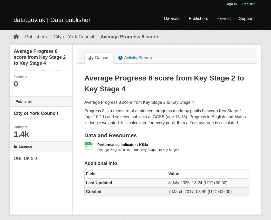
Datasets (172, 18)
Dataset (99, 58)
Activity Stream (135, 58)
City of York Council (73, 36)
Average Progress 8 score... (131, 36)
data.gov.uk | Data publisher (52, 19)
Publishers (198, 18)
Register (248, 4)
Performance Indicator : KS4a (122, 145)
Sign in (231, 4)
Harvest (223, 18)
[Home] (16, 36)
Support (246, 18)
